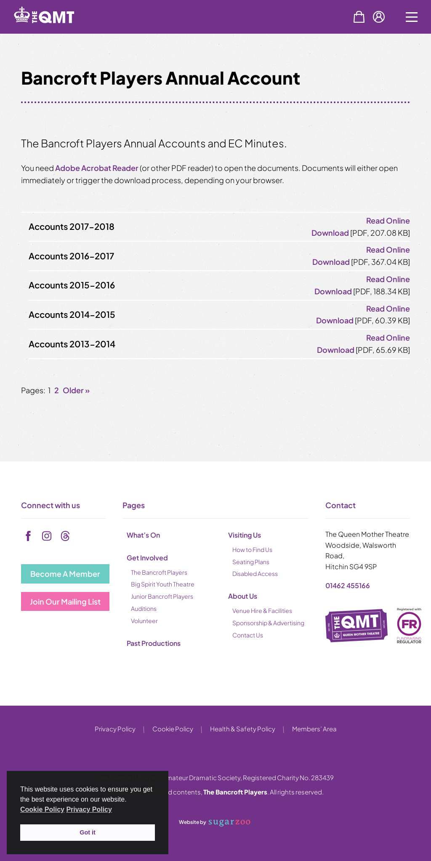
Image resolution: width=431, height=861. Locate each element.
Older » (76, 390)
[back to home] (54, 30)
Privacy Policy (115, 729)
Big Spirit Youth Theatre (162, 584)
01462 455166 (347, 585)
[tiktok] (65, 536)
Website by (214, 822)
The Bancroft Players (159, 572)
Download (330, 232)
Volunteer (144, 620)
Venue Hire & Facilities (262, 610)
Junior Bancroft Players (162, 596)
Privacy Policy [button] (89, 809)
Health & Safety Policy (242, 729)
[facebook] (28, 536)
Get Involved (147, 557)
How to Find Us (252, 549)
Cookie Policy (172, 729)
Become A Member (65, 573)
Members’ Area (314, 729)
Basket (359, 17)
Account (379, 17)
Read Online (388, 220)
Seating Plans (250, 561)
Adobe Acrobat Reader (96, 168)
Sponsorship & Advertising (268, 622)
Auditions (144, 608)
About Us (242, 596)
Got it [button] (88, 832)
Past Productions (154, 643)
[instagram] (47, 536)
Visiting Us (244, 534)
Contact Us (247, 635)
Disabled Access (255, 573)
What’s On (143, 534)
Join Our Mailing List (65, 601)
